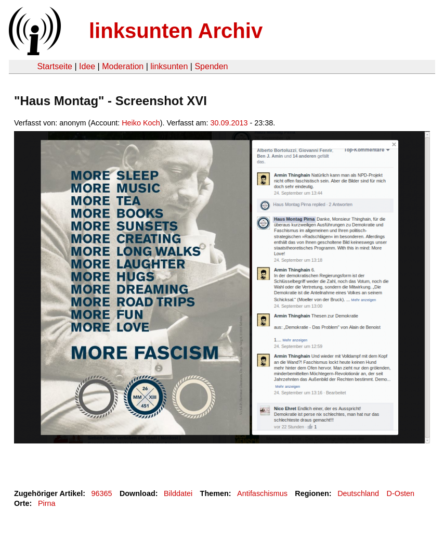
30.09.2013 (229, 123)
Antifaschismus (262, 493)
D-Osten (401, 493)
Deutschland (358, 493)
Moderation (122, 66)
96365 (102, 493)
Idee (87, 66)
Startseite (54, 66)
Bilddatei (178, 493)
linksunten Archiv (176, 30)
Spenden (211, 66)
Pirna (47, 503)
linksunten (169, 66)
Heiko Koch (141, 123)
